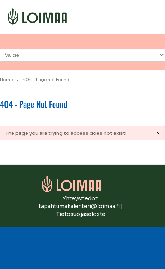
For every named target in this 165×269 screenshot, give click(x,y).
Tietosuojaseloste (80, 214)
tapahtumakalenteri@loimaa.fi (79, 206)
